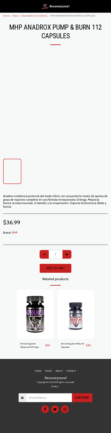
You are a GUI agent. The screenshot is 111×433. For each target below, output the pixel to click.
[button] (4, 6)
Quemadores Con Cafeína (34, 15)
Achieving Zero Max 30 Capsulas (72, 345)
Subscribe (82, 397)
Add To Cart (55, 268)
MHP (15, 232)
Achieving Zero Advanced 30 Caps (29, 345)
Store (15, 15)
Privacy (54, 386)
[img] (35, 314)
